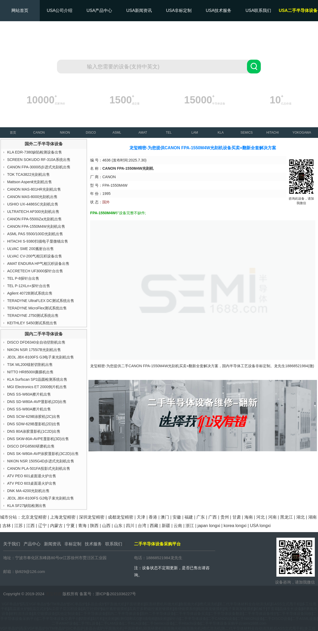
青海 (82, 525)
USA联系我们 (258, 10)
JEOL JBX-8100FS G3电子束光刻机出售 (40, 357)
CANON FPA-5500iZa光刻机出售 (34, 219)
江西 (30, 525)
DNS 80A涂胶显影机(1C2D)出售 (33, 431)
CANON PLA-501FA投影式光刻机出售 (38, 468)
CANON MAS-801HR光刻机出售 (34, 189)
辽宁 (42, 525)
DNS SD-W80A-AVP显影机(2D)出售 (37, 402)
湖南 (312, 517)
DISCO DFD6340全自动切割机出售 (36, 342)
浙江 (190, 525)
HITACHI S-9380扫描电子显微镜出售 (37, 241)
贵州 (224, 517)
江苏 (18, 525)
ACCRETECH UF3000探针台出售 (35, 271)
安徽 (177, 517)
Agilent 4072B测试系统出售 (29, 293)
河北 (260, 517)
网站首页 (19, 10)
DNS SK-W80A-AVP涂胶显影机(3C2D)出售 (43, 454)
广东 (200, 517)
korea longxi (235, 525)
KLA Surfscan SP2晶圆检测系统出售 (37, 379)
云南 (178, 525)
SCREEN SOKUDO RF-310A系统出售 (38, 159)
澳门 (165, 517)
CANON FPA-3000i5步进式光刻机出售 (38, 167)
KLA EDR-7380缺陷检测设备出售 (34, 152)
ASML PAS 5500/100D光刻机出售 (35, 234)
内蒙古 (56, 525)
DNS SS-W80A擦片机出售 (29, 409)
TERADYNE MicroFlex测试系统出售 (37, 308)
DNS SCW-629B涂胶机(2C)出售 (33, 416)
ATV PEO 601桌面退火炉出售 (31, 476)
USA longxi (260, 525)
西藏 (154, 525)
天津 (141, 517)
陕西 (94, 525)
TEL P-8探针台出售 (23, 278)
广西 (212, 517)
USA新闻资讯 (139, 10)
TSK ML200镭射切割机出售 (30, 364)
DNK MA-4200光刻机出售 (28, 491)
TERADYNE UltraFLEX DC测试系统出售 (40, 301)
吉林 (6, 525)
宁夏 (70, 525)
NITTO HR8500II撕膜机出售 (30, 372)
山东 (118, 525)
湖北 (300, 517)
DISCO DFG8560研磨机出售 (31, 446)
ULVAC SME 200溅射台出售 (30, 249)
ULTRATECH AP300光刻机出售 (33, 211)
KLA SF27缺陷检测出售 (26, 505)
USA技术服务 (219, 10)
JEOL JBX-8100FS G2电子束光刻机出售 (40, 498)
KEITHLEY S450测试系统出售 (32, 323)
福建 (188, 517)
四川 (130, 525)
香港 (153, 517)
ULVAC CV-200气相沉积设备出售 (34, 256)
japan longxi (208, 525)
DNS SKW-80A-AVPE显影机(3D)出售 (38, 439)
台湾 (142, 525)
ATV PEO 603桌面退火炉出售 (31, 483)
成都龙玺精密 (120, 517)
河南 (272, 517)
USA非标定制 (179, 10)
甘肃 (236, 517)
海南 (248, 517)
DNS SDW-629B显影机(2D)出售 (33, 424)
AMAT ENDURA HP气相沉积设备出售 (38, 263)
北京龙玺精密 (34, 517)
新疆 (166, 525)
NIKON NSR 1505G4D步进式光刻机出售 (40, 461)
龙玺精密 (53, 593)
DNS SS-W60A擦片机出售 (29, 394)
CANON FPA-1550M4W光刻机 (154, 366)
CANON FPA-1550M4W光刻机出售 (36, 226)
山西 (106, 525)
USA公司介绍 (60, 10)
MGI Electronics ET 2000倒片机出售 (37, 387)
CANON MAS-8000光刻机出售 (32, 197)
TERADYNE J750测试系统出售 (33, 315)
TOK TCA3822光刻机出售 (28, 174)
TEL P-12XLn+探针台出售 (28, 286)
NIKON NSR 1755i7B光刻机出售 (34, 350)
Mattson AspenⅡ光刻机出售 (29, 182)
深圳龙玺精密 (91, 517)
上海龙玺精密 (63, 517)
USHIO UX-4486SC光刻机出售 (32, 204)
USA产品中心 (99, 10)
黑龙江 (286, 517)
